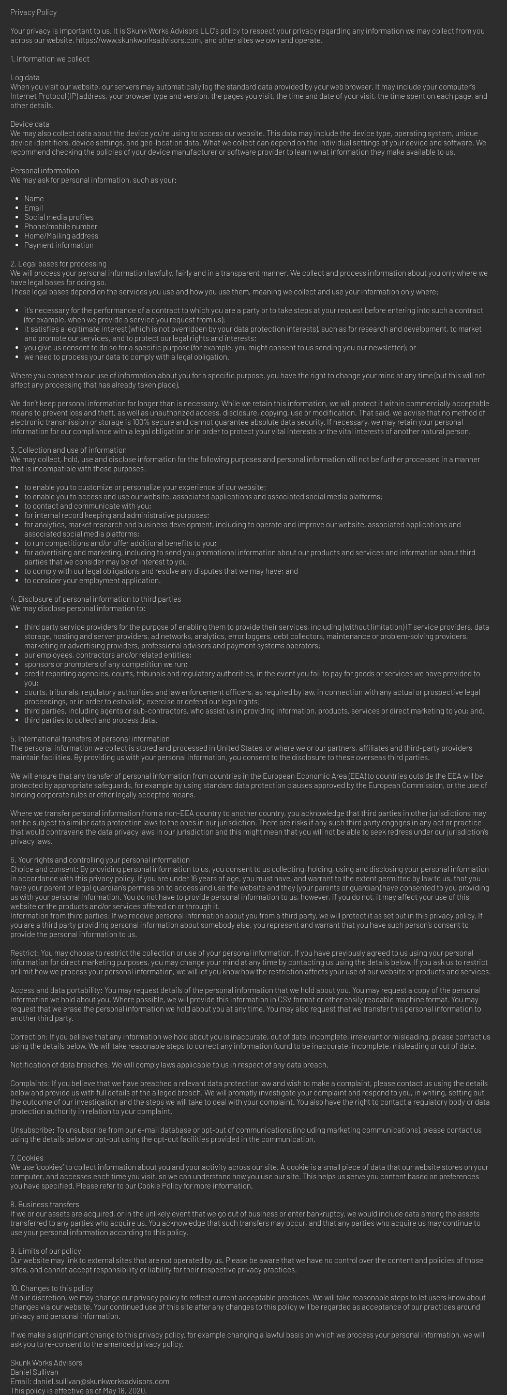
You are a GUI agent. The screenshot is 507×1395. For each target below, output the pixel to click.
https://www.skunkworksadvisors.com (138, 39)
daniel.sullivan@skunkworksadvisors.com (101, 1381)
